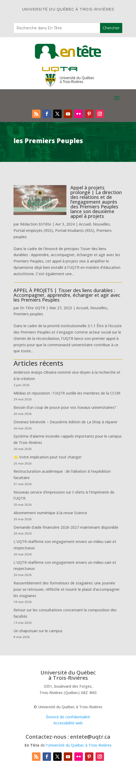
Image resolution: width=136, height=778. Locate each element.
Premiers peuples (28, 313)
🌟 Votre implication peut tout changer (47, 457)
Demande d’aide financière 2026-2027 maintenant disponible (65, 527)
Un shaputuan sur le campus (37, 630)
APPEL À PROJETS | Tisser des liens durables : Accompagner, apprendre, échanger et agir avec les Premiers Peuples (66, 295)
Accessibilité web (68, 722)
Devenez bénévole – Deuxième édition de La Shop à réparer (65, 421)
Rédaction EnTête (35, 224)
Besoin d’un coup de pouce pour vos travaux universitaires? (64, 407)
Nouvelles (101, 224)
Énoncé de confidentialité (68, 716)
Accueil (85, 224)
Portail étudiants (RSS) (74, 230)
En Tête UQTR (32, 307)
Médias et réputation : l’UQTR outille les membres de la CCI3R (66, 393)
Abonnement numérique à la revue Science (50, 512)
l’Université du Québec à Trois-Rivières (79, 745)
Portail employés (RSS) (33, 230)
